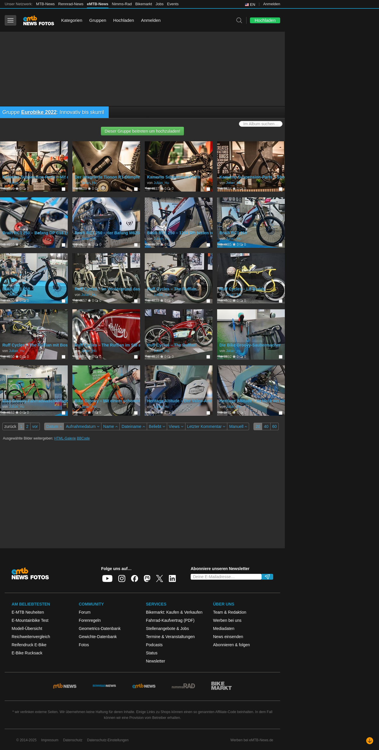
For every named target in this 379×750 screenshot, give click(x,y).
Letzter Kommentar (206, 426)
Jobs (159, 4)
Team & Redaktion (229, 612)
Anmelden (271, 4)
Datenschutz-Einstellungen (108, 740)
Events (173, 4)
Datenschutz (73, 740)
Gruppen (97, 20)
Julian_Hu (16, 183)
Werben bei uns (227, 620)
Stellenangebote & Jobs (167, 628)
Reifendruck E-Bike (29, 644)
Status (152, 653)
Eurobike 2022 (39, 112)
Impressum (49, 740)
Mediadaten (223, 628)
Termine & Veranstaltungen (170, 636)
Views (176, 426)
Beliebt (157, 426)
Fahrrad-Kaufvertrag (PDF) (170, 620)
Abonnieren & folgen (231, 644)
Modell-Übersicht (27, 628)
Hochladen (123, 20)
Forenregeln (90, 620)
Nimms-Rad (122, 4)
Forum (84, 612)
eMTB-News (97, 4)
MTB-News (45, 4)
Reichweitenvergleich (31, 636)
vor (35, 426)
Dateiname (133, 426)
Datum (54, 426)
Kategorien (71, 20)
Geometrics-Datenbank (100, 628)
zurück (10, 426)
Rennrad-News (70, 4)
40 (266, 426)
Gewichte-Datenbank (98, 636)
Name (110, 426)
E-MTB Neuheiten (28, 612)
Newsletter (155, 661)
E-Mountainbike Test (30, 620)
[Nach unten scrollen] (369, 740)
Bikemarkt (143, 4)
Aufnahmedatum (82, 426)
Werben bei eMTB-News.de (251, 740)
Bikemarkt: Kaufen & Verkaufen (174, 612)
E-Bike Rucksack (27, 653)
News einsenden (228, 636)
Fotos (84, 644)
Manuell (238, 426)
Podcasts (154, 644)
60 (274, 426)
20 (257, 426)
